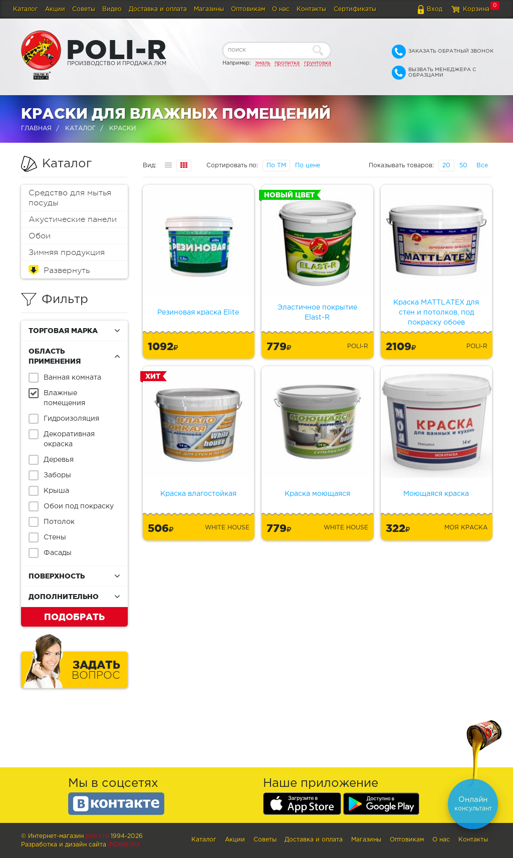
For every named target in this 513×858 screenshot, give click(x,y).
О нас (281, 9)
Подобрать (74, 617)
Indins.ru (123, 844)
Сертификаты (355, 9)
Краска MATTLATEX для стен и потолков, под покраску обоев (436, 313)
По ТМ (276, 165)
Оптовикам (248, 9)
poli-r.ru (97, 836)
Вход (434, 9)
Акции (55, 9)
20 (446, 165)
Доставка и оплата (158, 9)
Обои (40, 235)
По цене (307, 165)
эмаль (263, 63)
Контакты (311, 9)
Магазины (209, 9)
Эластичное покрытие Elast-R (317, 313)
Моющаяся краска (436, 494)
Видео (112, 9)
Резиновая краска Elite (198, 313)
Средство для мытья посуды (70, 197)
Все (482, 165)
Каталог (25, 9)
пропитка (287, 63)
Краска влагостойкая (198, 494)
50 (463, 165)
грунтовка (317, 63)
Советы (83, 9)
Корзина (476, 9)
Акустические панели (73, 219)
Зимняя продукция (67, 252)
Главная (36, 128)
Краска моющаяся (317, 494)
